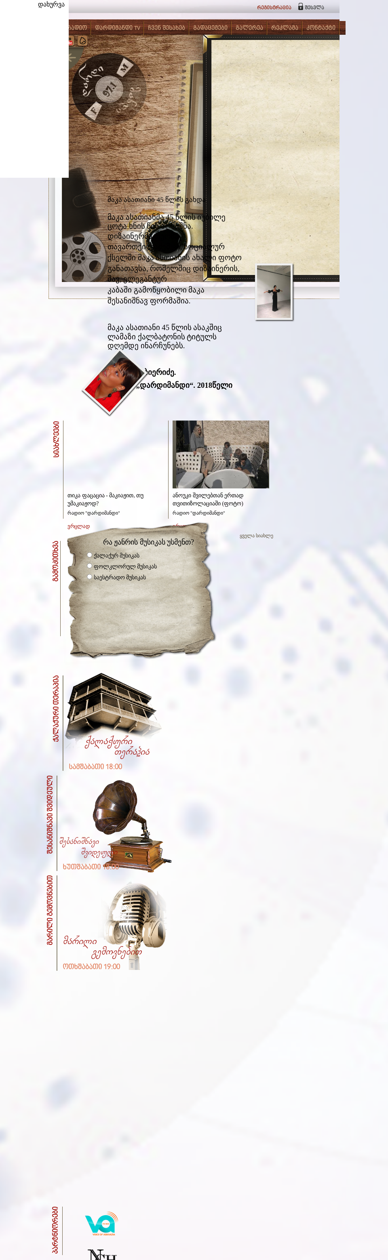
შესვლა (314, 8)
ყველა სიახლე (256, 535)
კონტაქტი (320, 28)
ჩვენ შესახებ (166, 28)
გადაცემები (210, 28)
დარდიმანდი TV (117, 28)
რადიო (76, 28)
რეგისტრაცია (274, 8)
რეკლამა (284, 28)
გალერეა (249, 28)
